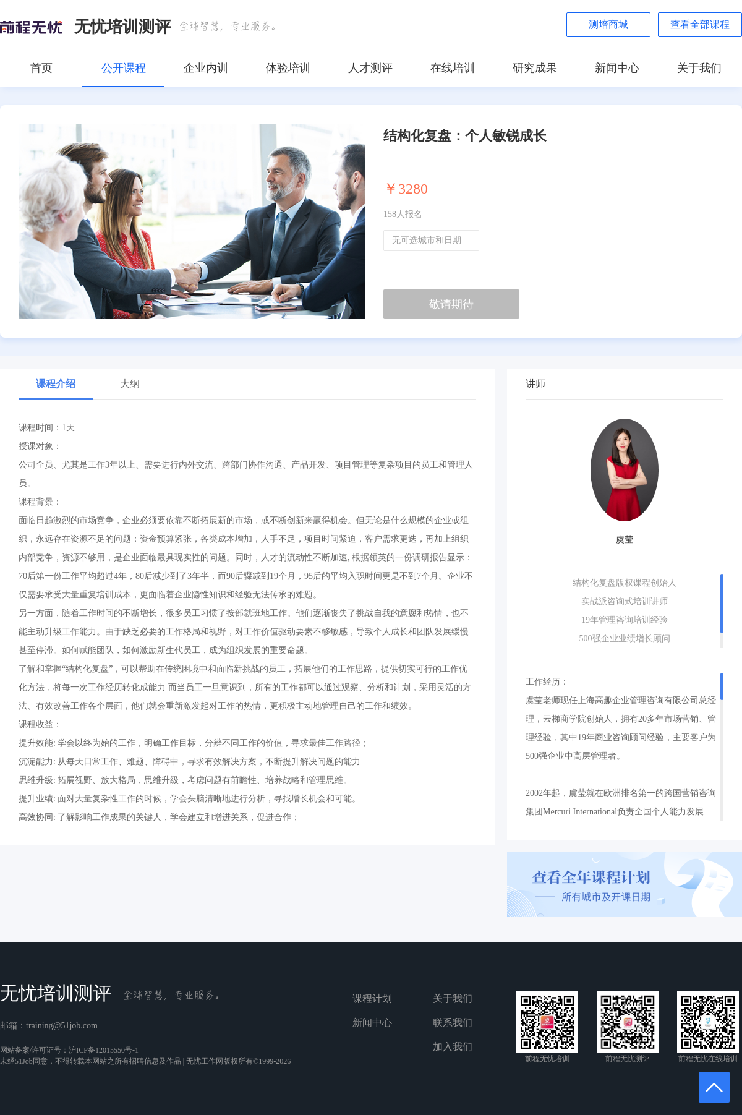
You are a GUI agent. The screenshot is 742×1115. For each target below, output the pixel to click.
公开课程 (123, 68)
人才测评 (370, 68)
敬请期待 (451, 304)
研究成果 (535, 68)
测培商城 (608, 24)
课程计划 (372, 998)
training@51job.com (62, 1025)
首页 (41, 68)
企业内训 (206, 68)
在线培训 (452, 68)
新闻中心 (617, 68)
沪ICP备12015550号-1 (104, 1050)
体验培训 (288, 68)
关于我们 (699, 68)
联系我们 (452, 1022)
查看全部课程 (700, 24)
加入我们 (452, 1046)
